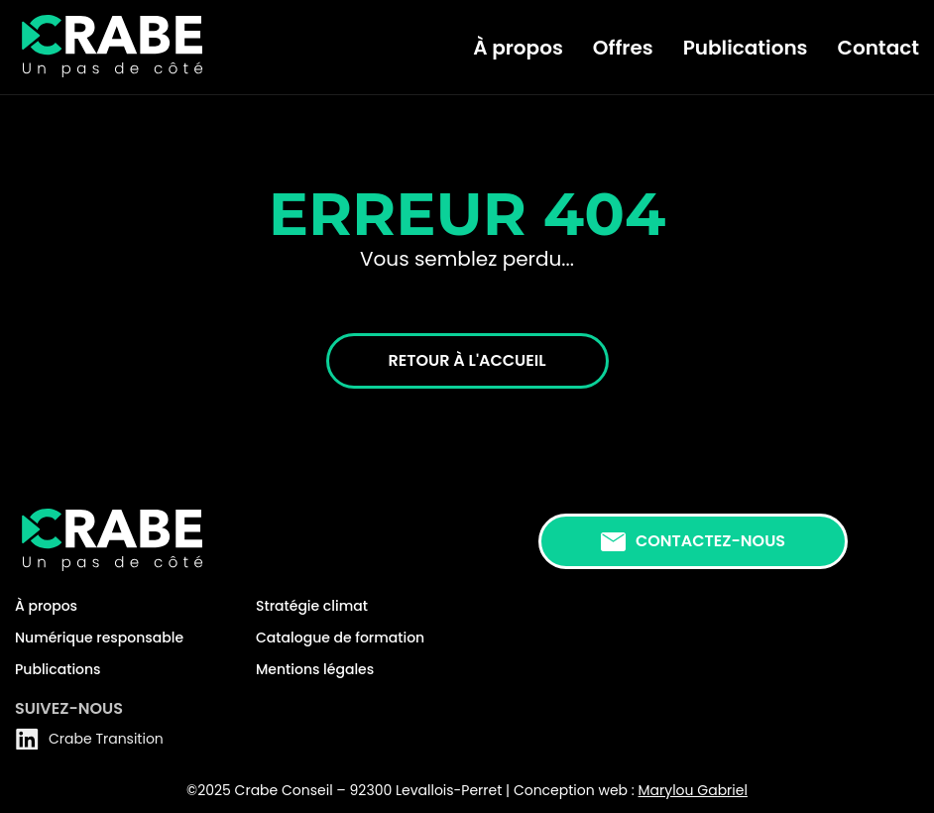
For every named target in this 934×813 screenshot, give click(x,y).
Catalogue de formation (340, 637)
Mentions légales (315, 669)
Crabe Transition (89, 739)
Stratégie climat (312, 606)
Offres (623, 47)
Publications (745, 47)
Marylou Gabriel (693, 790)
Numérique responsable (99, 637)
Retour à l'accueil (467, 360)
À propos (518, 47)
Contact (878, 47)
